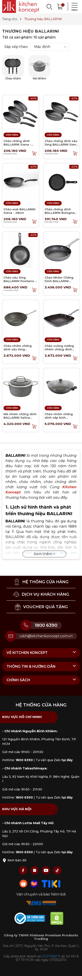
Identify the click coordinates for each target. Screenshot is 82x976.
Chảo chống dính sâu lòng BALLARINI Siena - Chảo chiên (61, 144)
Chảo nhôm (13, 67)
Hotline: (17, 760)
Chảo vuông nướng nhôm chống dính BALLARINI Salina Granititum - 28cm (59, 351)
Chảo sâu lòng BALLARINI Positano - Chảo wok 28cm (19, 281)
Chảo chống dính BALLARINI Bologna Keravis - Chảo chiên (60, 212)
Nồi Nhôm (39, 67)
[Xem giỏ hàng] (60, 6)
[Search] (49, 6)
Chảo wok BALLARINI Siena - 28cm (19, 210)
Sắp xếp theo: (16, 47)
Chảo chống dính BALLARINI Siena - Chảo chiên (17, 144)
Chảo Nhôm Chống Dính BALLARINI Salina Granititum (59, 281)
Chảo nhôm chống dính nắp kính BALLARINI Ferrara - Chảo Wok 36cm (60, 419)
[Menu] (73, 6)
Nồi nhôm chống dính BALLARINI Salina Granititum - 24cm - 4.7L (20, 419)
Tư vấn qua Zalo (54, 760)
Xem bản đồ (14, 860)
